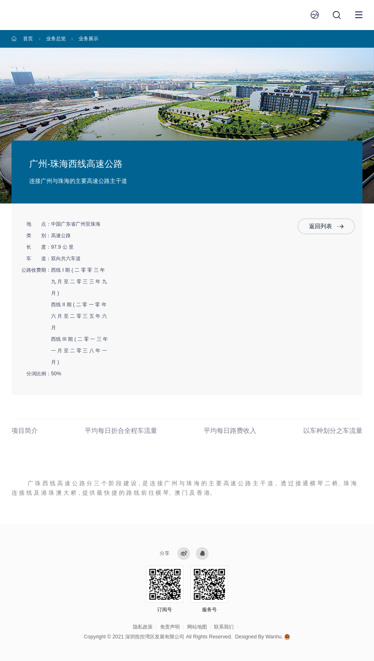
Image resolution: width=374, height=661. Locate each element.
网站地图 (197, 627)
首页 (28, 39)
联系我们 (224, 627)
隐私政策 (143, 627)
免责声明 (170, 627)
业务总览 (56, 39)
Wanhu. (274, 637)
